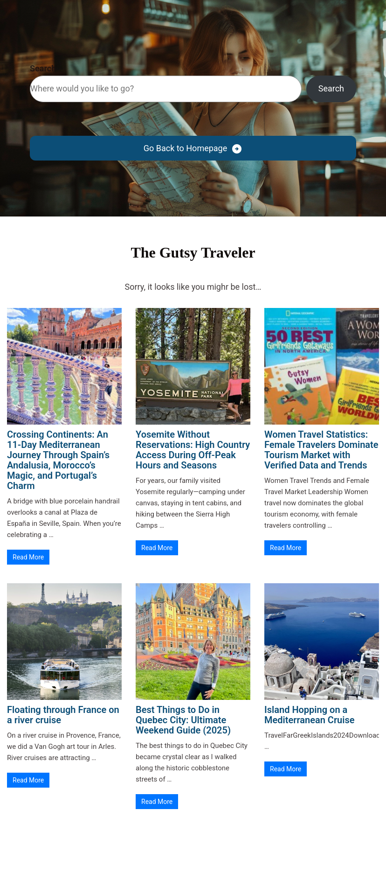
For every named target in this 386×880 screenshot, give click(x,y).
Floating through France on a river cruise (63, 715)
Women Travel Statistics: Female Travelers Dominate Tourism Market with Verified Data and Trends (321, 449)
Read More (28, 557)
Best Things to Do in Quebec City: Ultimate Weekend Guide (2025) (183, 720)
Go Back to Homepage (185, 148)
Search (43, 68)
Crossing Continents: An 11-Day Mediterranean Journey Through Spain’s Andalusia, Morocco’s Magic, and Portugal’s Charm (58, 460)
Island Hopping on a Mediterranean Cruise (309, 715)
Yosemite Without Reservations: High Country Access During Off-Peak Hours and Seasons (193, 449)
